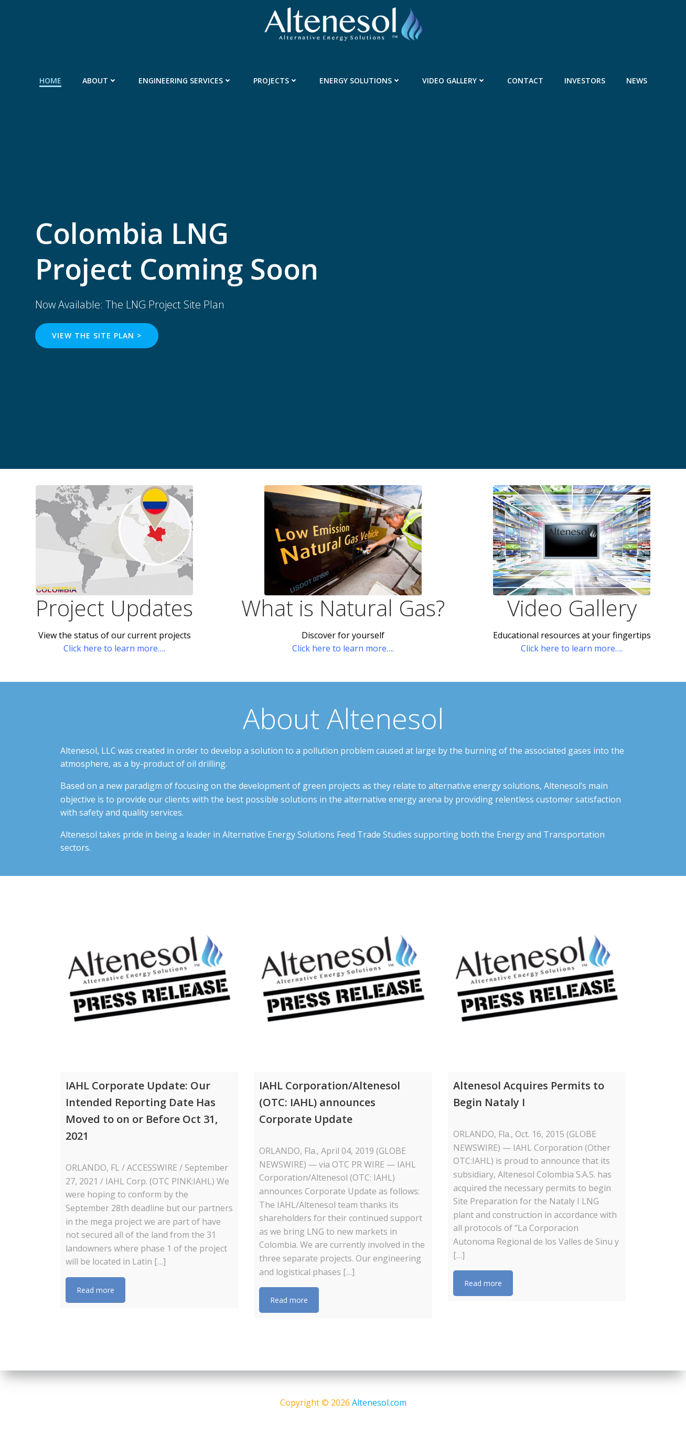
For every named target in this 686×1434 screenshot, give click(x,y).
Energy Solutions (360, 79)
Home (50, 79)
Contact (525, 79)
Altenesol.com (379, 1402)
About (99, 79)
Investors (584, 79)
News (636, 79)
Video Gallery (454, 79)
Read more (95, 1291)
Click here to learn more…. (114, 649)
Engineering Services (185, 79)
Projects (275, 79)
